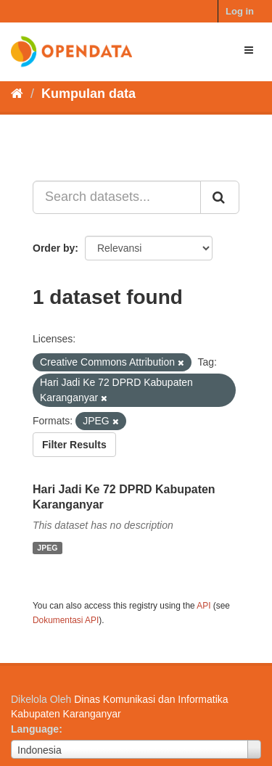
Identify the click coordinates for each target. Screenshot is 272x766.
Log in (240, 11)
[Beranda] (17, 93)
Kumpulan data (88, 93)
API (203, 606)
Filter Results (74, 444)
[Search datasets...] (117, 197)
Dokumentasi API (66, 620)
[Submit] (219, 197)
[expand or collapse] (248, 50)
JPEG (47, 547)
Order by (54, 248)
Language (35, 729)
